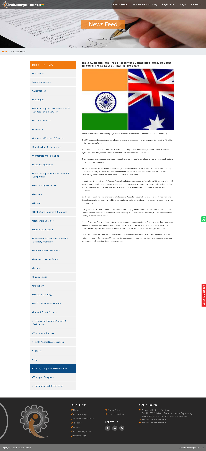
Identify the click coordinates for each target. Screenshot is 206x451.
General (36, 203)
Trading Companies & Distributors (49, 368)
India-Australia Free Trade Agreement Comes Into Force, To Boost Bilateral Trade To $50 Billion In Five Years (126, 64)
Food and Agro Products (44, 185)
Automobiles (39, 90)
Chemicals (37, 129)
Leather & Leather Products (46, 259)
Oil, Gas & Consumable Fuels (46, 303)
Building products (41, 120)
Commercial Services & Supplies (48, 138)
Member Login (78, 435)
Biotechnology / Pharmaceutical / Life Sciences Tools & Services (51, 110)
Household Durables (43, 220)
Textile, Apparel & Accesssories (48, 341)
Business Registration (82, 431)
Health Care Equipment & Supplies (49, 212)
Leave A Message (203, 295)
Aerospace (38, 73)
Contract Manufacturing (144, 4)
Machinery (38, 285)
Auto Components (41, 82)
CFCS (202, 447)
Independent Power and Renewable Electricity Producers (50, 240)
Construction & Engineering (46, 147)
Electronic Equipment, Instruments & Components (50, 175)
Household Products (42, 229)
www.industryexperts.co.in (154, 422)
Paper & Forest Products (44, 312)
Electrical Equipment (42, 164)
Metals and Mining (42, 294)
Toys (35, 359)
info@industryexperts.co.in (154, 419)
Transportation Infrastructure (47, 386)
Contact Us (196, 4)
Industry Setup (119, 4)
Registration (168, 4)
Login (183, 4)
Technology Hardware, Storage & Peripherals (49, 323)
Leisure (36, 268)
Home (5, 51)
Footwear (37, 194)
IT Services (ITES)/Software (46, 250)
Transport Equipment (43, 377)
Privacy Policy (112, 410)
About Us (76, 422)
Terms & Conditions (115, 414)
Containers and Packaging (45, 155)
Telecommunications (43, 333)
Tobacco (37, 350)
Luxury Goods (39, 276)
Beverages (38, 99)
